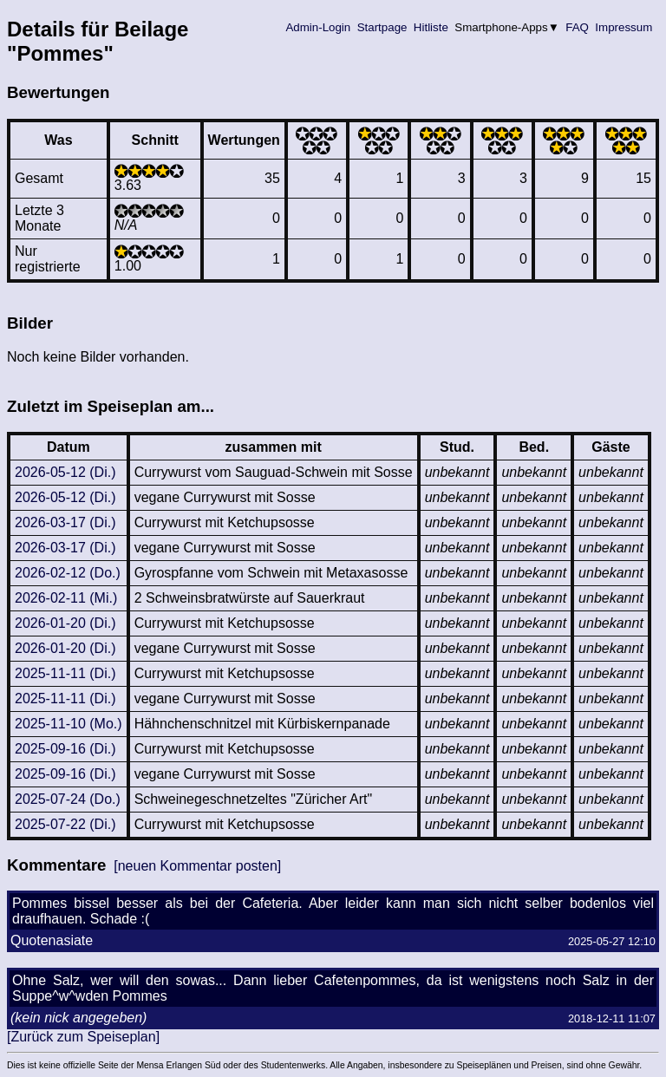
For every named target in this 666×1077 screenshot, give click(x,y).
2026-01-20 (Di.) (65, 623)
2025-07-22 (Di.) (65, 824)
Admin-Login (318, 27)
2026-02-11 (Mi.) (66, 598)
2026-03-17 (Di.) (65, 522)
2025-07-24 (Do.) (68, 799)
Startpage (382, 27)
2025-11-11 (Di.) (65, 673)
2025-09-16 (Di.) (65, 748)
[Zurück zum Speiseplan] (83, 1036)
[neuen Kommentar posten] (197, 865)
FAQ (577, 27)
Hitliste (430, 27)
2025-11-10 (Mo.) (68, 723)
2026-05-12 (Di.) (65, 472)
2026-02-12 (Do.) (68, 572)
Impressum (624, 27)
